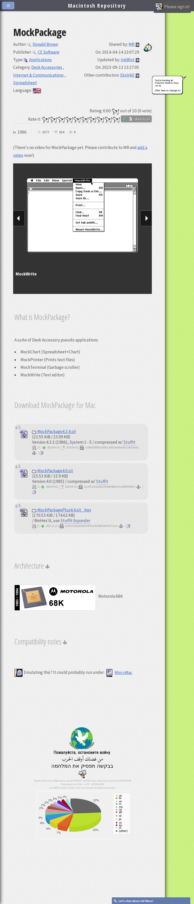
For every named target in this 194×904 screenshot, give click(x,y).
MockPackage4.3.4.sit (54, 431)
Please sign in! (172, 7)
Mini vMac (118, 672)
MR (131, 44)
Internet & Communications (38, 75)
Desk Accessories (46, 67)
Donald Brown (42, 44)
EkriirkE (127, 75)
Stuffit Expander (75, 520)
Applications (38, 59)
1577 (45, 132)
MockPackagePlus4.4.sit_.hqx (61, 510)
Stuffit (129, 442)
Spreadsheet (25, 82)
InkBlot (127, 59)
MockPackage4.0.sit (52, 470)
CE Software (45, 52)
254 (61, 132)
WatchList (136, 118)
